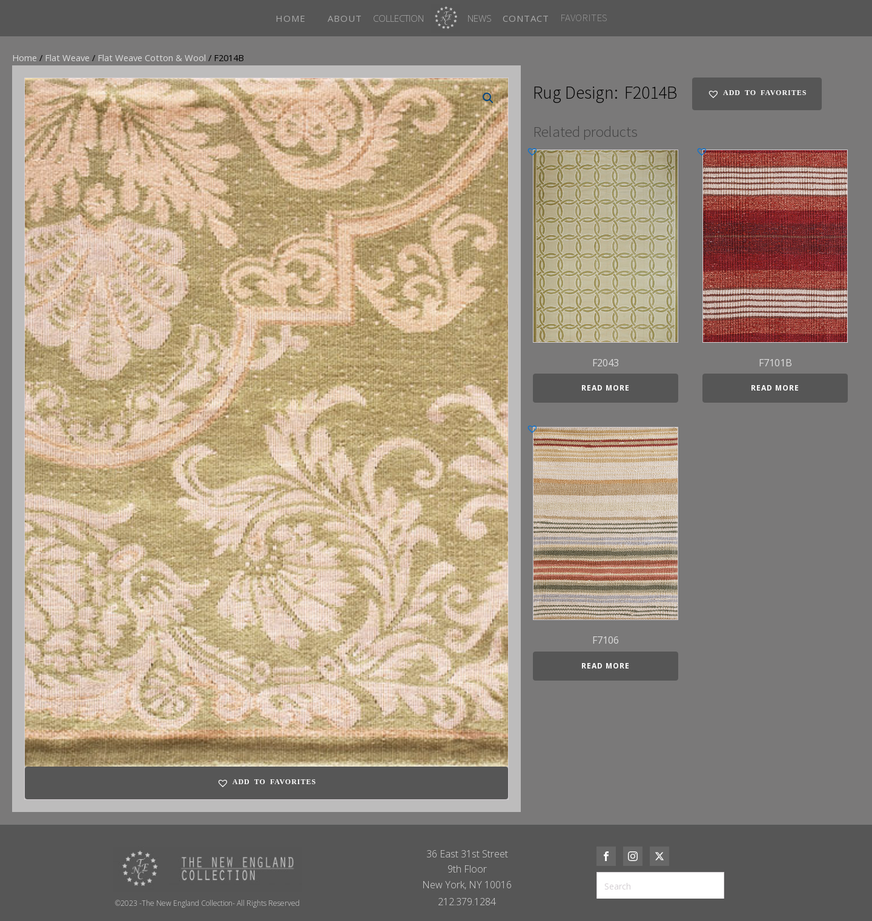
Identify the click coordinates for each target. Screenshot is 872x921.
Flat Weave (67, 57)
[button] (488, 98)
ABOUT (345, 18)
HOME (291, 18)
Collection (398, 18)
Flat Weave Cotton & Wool (151, 57)
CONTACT (526, 18)
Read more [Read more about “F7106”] (605, 666)
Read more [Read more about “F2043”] (605, 388)
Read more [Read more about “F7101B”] (775, 388)
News (479, 18)
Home (24, 57)
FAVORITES (583, 17)
